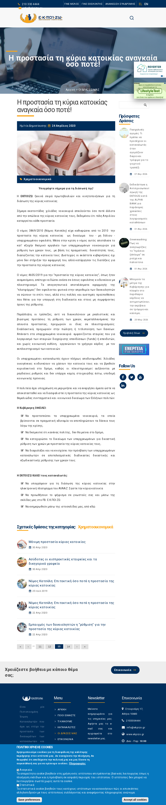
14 (68, 646)
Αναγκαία (26, 771)
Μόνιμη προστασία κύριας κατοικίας (57, 542)
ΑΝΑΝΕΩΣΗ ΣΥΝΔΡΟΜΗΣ (120, 3)
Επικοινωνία (122, 669)
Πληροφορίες (77, 765)
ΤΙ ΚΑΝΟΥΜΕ (65, 721)
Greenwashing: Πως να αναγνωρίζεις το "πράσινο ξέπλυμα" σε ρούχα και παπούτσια (138, 251)
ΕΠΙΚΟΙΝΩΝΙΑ (65, 739)
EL (140, 4)
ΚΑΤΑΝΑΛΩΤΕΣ (67, 727)
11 (40, 646)
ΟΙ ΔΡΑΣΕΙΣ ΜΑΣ (89, 89)
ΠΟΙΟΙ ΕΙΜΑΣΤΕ (67, 715)
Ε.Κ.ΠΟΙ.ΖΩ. (54, 499)
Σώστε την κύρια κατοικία (86, 488)
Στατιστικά (27, 786)
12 (49, 646)
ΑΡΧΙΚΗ (62, 709)
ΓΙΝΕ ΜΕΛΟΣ (71, 3)
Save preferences (29, 801)
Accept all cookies (135, 801)
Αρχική (70, 89)
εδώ (92, 506)
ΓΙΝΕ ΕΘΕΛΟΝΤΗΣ (92, 3)
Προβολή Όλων (131, 333)
